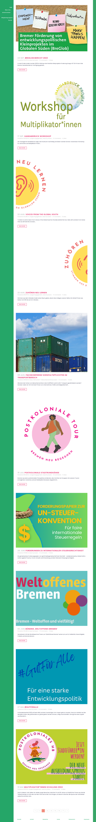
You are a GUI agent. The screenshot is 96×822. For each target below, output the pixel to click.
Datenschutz (72, 819)
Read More (22, 69)
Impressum (86, 819)
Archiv (58, 819)
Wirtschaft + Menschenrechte (42, 380)
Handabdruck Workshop (37, 136)
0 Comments (43, 60)
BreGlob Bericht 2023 (36, 58)
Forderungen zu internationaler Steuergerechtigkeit (55, 550)
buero (36, 60)
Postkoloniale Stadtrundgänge (42, 472)
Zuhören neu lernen (36, 292)
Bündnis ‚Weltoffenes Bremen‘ (41, 629)
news (30, 60)
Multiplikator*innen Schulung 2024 (43, 787)
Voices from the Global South (42, 214)
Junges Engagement (36, 138)
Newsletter (45, 819)
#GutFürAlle (31, 707)
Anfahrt (32, 819)
